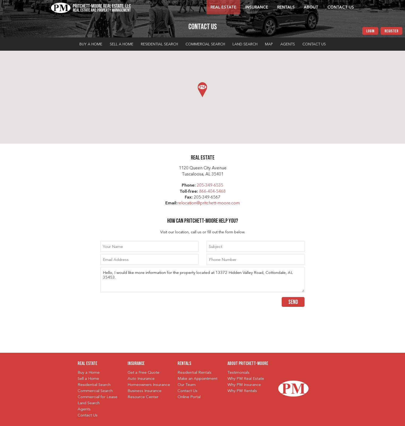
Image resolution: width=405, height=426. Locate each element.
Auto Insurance (141, 379)
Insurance (256, 8)
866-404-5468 (212, 192)
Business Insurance (145, 391)
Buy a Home (90, 44)
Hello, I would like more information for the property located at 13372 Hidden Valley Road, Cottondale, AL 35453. (202, 279)
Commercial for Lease (97, 397)
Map (269, 44)
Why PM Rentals (242, 391)
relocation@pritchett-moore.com (208, 203)
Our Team (187, 385)
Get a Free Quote (143, 373)
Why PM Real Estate (245, 379)
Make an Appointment (197, 379)
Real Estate (223, 8)
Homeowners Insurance (149, 385)
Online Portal (189, 397)
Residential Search (159, 44)
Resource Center (143, 397)
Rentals (286, 8)
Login (370, 31)
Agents (287, 44)
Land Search (245, 44)
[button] (202, 89)
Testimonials (238, 373)
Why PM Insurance (244, 385)
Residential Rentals (195, 373)
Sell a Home (121, 44)
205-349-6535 (210, 185)
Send (293, 302)
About (311, 8)
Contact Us (340, 8)
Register (391, 31)
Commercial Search (205, 44)
